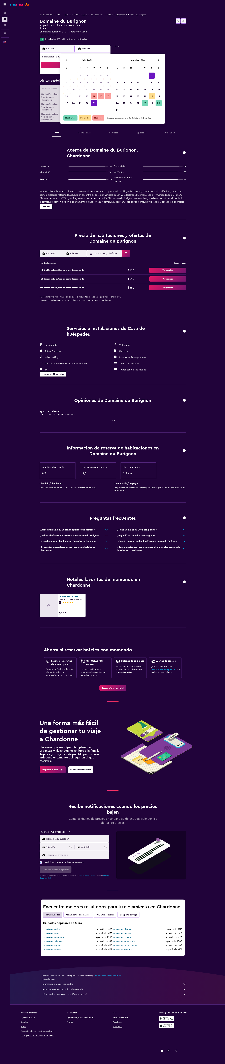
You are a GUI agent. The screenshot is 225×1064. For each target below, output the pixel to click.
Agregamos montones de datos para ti (119, 989)
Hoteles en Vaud (101, 15)
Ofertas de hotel (50, 15)
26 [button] (107, 96)
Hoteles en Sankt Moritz (129, 941)
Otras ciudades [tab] (57, 915)
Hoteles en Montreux (127, 950)
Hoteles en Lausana (57, 950)
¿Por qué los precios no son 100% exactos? (119, 994)
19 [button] (108, 89)
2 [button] (87, 75)
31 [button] (94, 103)
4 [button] (101, 75)
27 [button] (66, 103)
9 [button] (87, 82)
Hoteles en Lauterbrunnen (130, 945)
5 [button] (107, 75)
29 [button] (80, 103)
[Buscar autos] (5, 25)
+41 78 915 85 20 (52, 35)
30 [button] (87, 103)
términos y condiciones (91, 875)
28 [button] (73, 103)
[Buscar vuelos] (5, 13)
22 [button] (80, 96)
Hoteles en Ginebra (127, 929)
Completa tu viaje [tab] (133, 915)
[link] (117, 688)
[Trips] (5, 33)
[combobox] (82, 839)
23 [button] (87, 96)
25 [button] (101, 96)
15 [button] (80, 89)
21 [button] (73, 96)
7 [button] (73, 82)
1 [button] (80, 75)
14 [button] (73, 89)
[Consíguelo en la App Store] (176, 1025)
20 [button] (66, 96)
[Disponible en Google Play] (176, 1018)
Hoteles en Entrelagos (58, 937)
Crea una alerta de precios (168, 670)
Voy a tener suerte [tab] (110, 915)
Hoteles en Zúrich (56, 929)
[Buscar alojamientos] (5, 19)
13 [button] (66, 89)
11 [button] (101, 82)
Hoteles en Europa (68, 15)
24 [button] (94, 96)
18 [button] (101, 89)
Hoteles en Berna (56, 933)
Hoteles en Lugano (57, 945)
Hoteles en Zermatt (127, 933)
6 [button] (66, 82)
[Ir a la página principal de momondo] (19, 4)
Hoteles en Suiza (85, 15)
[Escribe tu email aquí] (82, 855)
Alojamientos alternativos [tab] (83, 915)
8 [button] (80, 82)
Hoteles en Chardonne (121, 15)
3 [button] (94, 75)
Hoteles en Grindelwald (59, 941)
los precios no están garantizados (113, 976)
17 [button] (94, 89)
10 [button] (94, 82)
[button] (5, 4)
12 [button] (108, 82)
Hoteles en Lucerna (127, 937)
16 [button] (87, 89)
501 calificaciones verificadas (76, 39)
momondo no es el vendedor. (119, 984)
